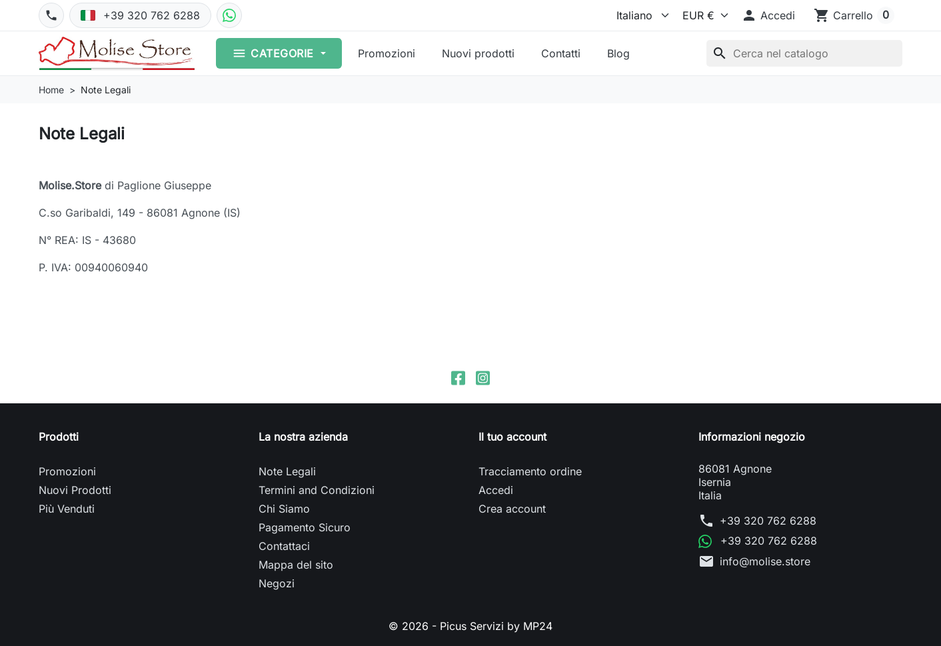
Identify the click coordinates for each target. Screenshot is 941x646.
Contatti (560, 53)
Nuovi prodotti (478, 53)
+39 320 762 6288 (768, 520)
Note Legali (287, 471)
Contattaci (284, 546)
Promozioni (386, 53)
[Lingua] (638, 15)
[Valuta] (702, 15)
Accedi (495, 490)
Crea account (512, 508)
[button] (768, 15)
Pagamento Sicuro (305, 527)
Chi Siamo (284, 508)
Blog (618, 53)
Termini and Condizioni (317, 490)
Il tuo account (512, 436)
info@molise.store (765, 561)
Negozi (277, 583)
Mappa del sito (296, 564)
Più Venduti (67, 508)
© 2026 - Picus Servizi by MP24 (470, 626)
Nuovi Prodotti (75, 490)
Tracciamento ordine (530, 471)
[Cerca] (804, 53)
